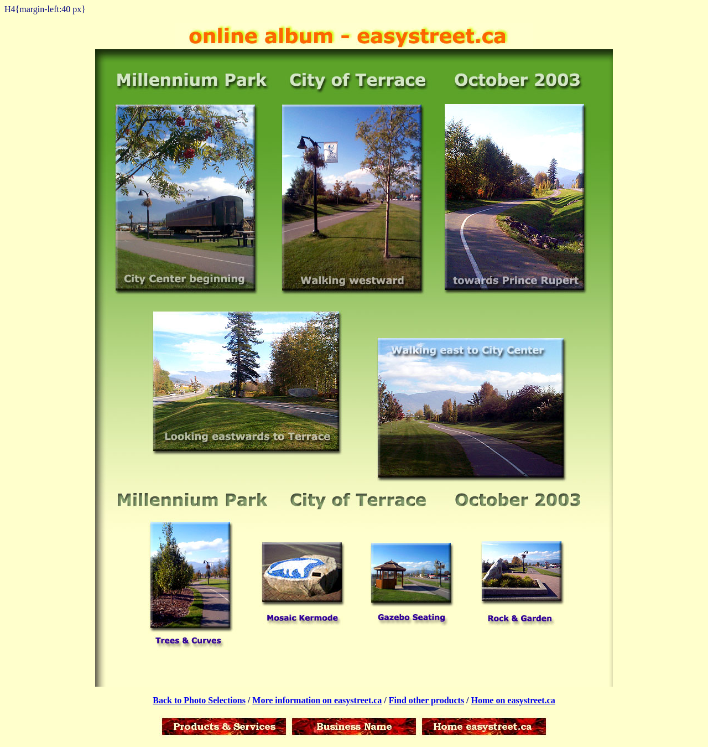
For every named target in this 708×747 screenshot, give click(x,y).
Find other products (426, 700)
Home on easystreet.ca (513, 700)
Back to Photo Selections (199, 700)
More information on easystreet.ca (317, 700)
